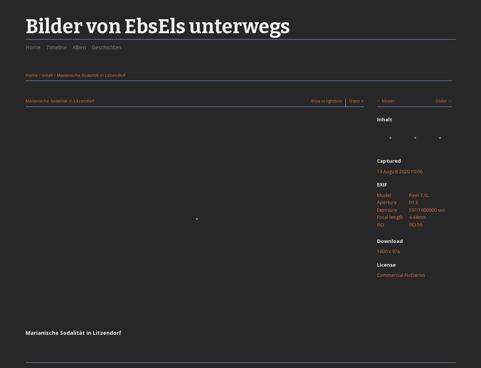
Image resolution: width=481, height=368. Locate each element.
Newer (388, 101)
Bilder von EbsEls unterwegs (158, 26)
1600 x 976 (388, 251)
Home (33, 47)
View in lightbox (326, 101)
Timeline (56, 47)
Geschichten (106, 47)
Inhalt (47, 75)
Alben (79, 47)
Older (441, 101)
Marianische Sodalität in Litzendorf (91, 75)
